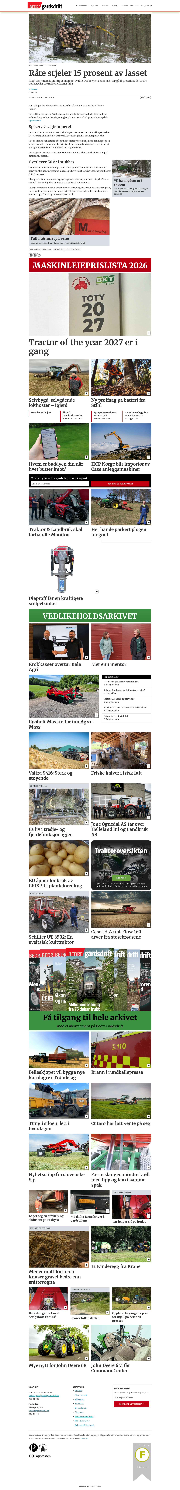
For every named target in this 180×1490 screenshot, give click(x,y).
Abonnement (81, 1395)
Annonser (134, 5)
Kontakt (124, 5)
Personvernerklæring (84, 1416)
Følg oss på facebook (84, 1425)
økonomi (58, 250)
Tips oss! (79, 1412)
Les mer (84, 1438)
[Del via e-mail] (149, 97)
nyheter (47, 250)
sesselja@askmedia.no (39, 1410)
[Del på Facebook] (142, 97)
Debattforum (81, 1408)
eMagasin (145, 5)
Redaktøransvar (82, 1420)
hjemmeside (35, 120)
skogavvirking (73, 250)
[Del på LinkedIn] (145, 97)
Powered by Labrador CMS (90, 1487)
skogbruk (35, 250)
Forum (105, 5)
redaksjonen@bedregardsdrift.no (44, 1395)
